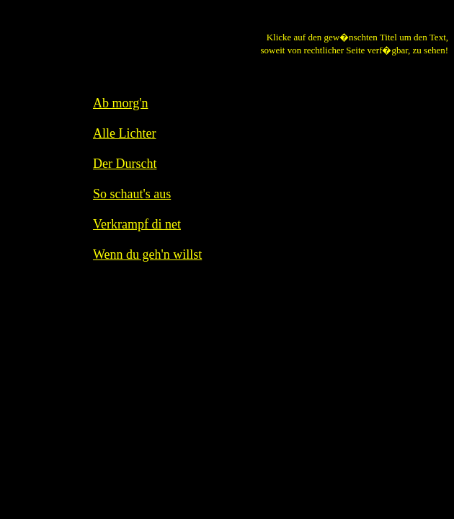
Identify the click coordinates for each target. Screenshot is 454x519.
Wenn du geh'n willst (147, 254)
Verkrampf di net (137, 224)
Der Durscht (124, 163)
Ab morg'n (120, 103)
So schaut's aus (132, 194)
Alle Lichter (124, 133)
